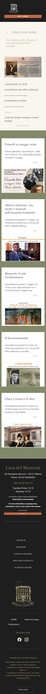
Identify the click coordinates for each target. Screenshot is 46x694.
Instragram (26, 651)
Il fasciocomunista (17, 347)
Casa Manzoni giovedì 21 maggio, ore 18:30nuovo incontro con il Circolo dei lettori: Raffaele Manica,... (23, 230)
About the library (32, 630)
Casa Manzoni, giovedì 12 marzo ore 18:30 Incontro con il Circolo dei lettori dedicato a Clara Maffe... (22, 419)
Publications (13, 635)
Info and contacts (22, 521)
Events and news (23, 32)
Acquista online (23, 578)
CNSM (13, 630)
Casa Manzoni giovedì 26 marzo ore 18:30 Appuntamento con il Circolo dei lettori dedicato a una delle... (22, 357)
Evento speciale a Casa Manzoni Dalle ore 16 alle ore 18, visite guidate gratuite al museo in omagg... (21, 159)
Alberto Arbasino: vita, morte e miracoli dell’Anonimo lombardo (21, 215)
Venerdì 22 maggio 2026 (21, 146)
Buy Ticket (23, 16)
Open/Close (33, 10)
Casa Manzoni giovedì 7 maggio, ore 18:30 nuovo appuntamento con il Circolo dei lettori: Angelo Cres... (22, 295)
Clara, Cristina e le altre (21, 408)
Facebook (19, 651)
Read (35, 169)
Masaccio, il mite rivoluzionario (16, 283)
